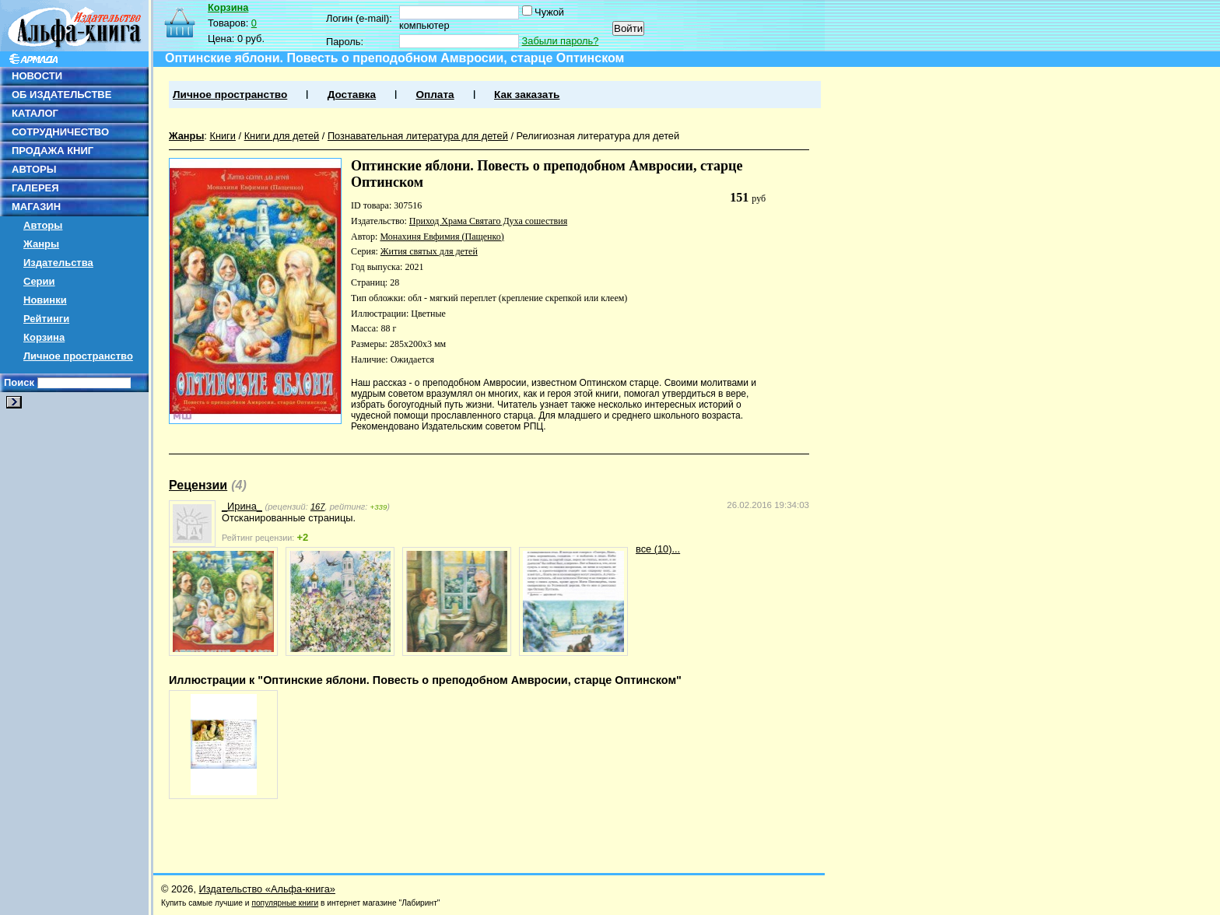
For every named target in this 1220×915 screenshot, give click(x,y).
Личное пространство (78, 356)
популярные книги (284, 903)
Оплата (434, 94)
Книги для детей (282, 136)
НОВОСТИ (37, 76)
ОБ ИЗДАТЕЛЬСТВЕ (61, 94)
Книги (222, 136)
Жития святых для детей (429, 251)
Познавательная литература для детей (418, 136)
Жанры (41, 244)
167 (317, 506)
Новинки (45, 300)
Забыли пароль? (560, 41)
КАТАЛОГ (35, 113)
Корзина (44, 337)
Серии (39, 281)
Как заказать (526, 94)
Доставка (352, 94)
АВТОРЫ (34, 169)
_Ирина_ (242, 506)
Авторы (42, 225)
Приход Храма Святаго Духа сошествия (488, 221)
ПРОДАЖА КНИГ (52, 150)
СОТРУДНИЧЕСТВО (60, 132)
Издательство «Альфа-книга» (267, 889)
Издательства (58, 262)
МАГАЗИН (36, 206)
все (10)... (658, 549)
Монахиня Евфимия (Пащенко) (441, 236)
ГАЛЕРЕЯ (35, 188)
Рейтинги (46, 318)
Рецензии (198, 485)
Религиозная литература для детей (598, 136)
